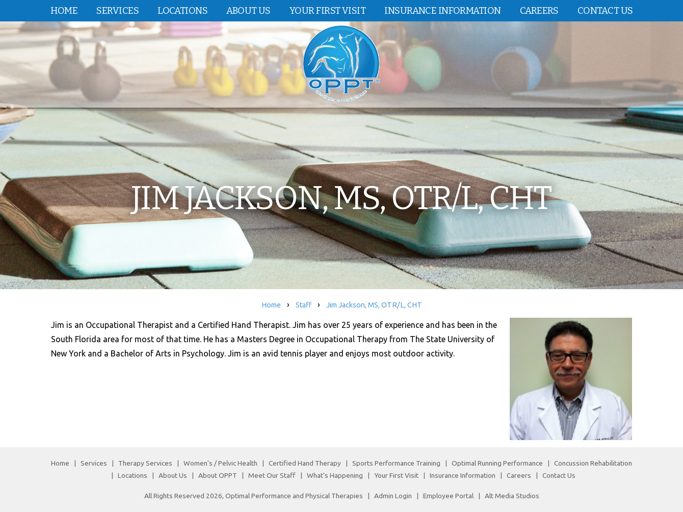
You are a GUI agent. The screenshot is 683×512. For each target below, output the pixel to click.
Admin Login (393, 496)
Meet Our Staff (272, 475)
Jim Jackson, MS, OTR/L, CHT (374, 305)
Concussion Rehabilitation (593, 463)
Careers (539, 10)
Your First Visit (327, 10)
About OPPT (217, 475)
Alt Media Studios (512, 496)
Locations (182, 10)
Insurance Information (442, 10)
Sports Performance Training (396, 463)
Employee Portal (448, 496)
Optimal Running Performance (497, 463)
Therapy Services (145, 463)
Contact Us (605, 10)
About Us (248, 10)
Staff (303, 305)
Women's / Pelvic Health (221, 463)
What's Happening (335, 475)
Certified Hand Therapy (305, 463)
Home (64, 10)
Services (117, 10)
